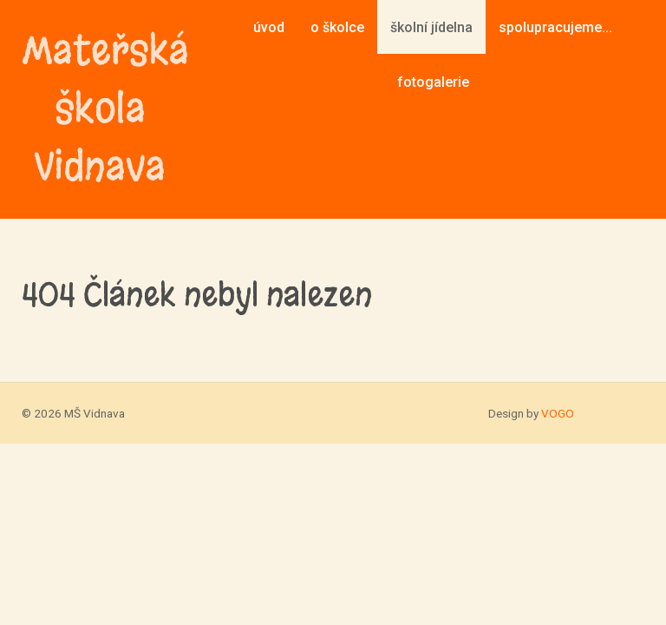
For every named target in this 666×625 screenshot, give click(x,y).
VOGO (557, 413)
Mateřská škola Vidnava (100, 108)
